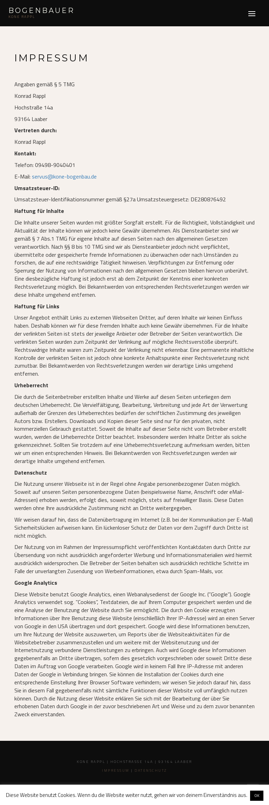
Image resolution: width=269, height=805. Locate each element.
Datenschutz (150, 770)
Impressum (116, 770)
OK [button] (256, 795)
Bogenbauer (41, 10)
